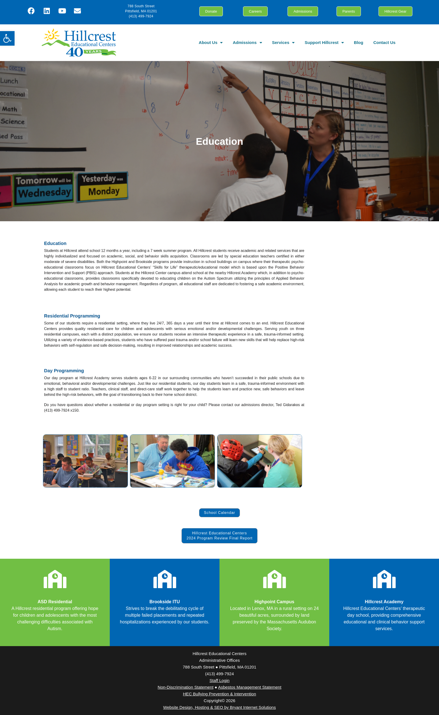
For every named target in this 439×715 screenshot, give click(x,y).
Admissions (247, 43)
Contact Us (384, 42)
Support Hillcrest (324, 43)
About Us (211, 43)
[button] (7, 38)
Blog (358, 42)
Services (283, 43)
